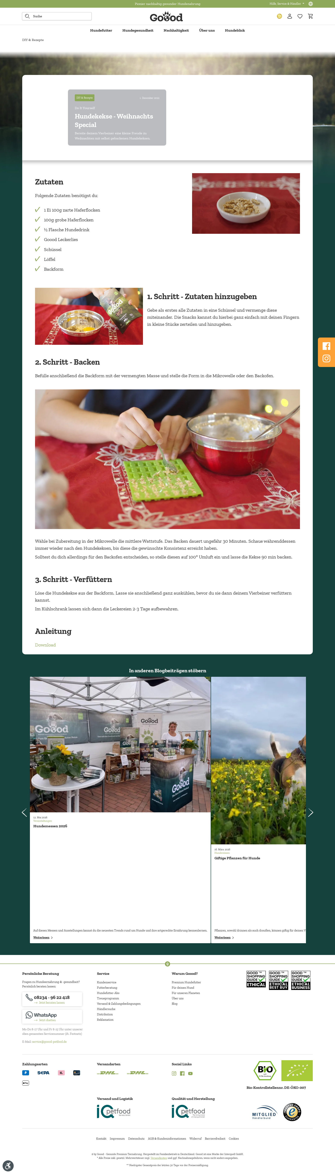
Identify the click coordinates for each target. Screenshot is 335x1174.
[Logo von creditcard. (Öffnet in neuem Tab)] (76, 1072)
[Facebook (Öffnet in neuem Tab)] (182, 1074)
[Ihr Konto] (289, 16)
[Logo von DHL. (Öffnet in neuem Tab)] (107, 1072)
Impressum (117, 1138)
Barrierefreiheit (215, 1138)
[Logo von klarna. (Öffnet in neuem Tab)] (61, 1072)
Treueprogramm (108, 998)
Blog (175, 1004)
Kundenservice (106, 982)
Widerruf (195, 1138)
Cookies (234, 1138)
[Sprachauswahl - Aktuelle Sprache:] (310, 4)
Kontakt (101, 1138)
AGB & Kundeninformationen (167, 1138)
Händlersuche (106, 1009)
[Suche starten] (27, 16)
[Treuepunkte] (279, 16)
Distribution (105, 1014)
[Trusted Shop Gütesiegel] (292, 1112)
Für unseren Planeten (186, 993)
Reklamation (105, 1020)
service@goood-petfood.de (49, 1042)
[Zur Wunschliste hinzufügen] (300, 16)
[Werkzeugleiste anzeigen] (8, 1165)
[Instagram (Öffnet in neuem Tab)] (174, 1074)
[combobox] (57, 16)
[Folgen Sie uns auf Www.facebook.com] (326, 346)
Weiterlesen (43, 937)
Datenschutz (136, 1138)
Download (45, 645)
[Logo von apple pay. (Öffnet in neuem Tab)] (25, 1083)
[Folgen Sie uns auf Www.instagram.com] (326, 358)
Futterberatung (107, 988)
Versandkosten (159, 1157)
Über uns (178, 998)
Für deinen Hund (183, 988)
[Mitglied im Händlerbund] (265, 1112)
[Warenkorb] (310, 16)
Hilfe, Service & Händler (286, 4)
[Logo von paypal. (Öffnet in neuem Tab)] (25, 1072)
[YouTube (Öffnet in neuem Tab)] (190, 1074)
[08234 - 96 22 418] (52, 999)
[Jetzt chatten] (52, 1017)
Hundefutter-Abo (108, 993)
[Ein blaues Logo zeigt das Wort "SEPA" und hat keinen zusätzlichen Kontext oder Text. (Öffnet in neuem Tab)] (43, 1072)
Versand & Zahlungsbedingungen (119, 1004)
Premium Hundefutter (186, 982)
